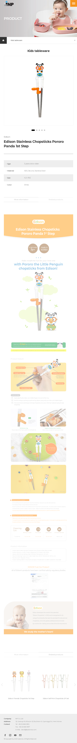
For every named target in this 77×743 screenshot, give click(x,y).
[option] (38, 90)
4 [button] (42, 130)
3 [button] (39, 130)
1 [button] (33, 130)
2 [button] (36, 130)
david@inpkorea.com (28, 730)
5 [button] (44, 130)
